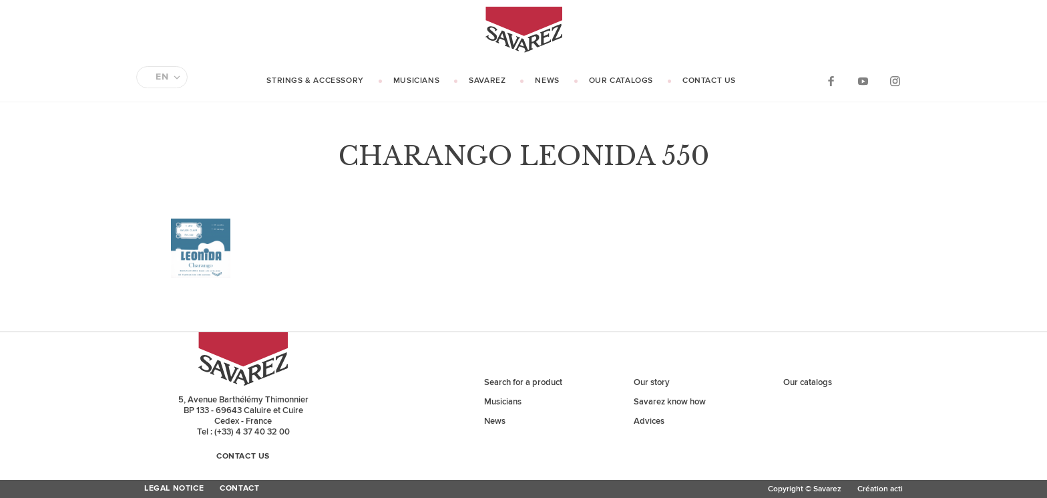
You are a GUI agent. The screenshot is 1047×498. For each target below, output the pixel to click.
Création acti (880, 489)
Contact (239, 489)
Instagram (895, 80)
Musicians (416, 81)
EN (162, 77)
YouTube (863, 80)
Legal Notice (174, 489)
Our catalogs (621, 81)
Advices (649, 421)
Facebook (831, 80)
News (547, 81)
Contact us (709, 81)
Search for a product (523, 382)
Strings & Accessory (314, 81)
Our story (652, 382)
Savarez (487, 81)
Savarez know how (670, 401)
